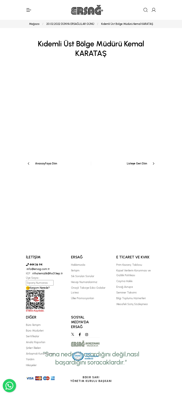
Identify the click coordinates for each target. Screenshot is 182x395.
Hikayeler (31, 365)
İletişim (75, 270)
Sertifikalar (32, 336)
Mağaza (34, 24)
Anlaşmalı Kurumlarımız (40, 353)
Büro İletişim (33, 325)
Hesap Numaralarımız (84, 282)
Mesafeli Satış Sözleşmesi (132, 304)
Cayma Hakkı (124, 281)
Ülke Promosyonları (82, 298)
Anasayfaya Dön (46, 163)
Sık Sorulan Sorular (82, 276)
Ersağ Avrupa (124, 287)
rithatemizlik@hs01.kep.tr (47, 273)
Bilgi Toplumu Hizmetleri (131, 298)
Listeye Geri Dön (137, 163)
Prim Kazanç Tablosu (129, 264)
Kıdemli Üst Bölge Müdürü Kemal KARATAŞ (127, 24)
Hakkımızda (78, 264)
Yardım (30, 359)
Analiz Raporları (35, 342)
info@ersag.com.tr (38, 269)
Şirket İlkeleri (33, 348)
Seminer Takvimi (126, 292)
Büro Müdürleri (35, 330)
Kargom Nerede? (38, 287)
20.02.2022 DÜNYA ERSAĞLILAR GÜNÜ (70, 24)
